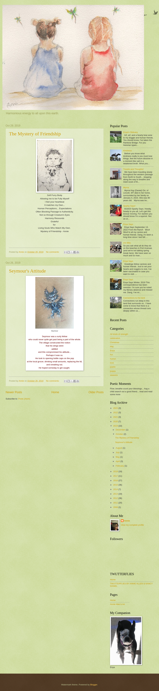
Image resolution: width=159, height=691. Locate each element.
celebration (115, 338)
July (118, 452)
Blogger (93, 684)
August (119, 448)
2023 (115, 408)
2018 (115, 471)
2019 (115, 426)
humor (113, 359)
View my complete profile (132, 525)
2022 (115, 412)
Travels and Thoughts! (133, 169)
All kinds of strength (119, 334)
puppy (113, 371)
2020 (115, 421)
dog (111, 346)
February (120, 466)
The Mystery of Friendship (35, 133)
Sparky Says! (129, 206)
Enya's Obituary (130, 132)
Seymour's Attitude (27, 270)
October (120, 434)
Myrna (126, 187)
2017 (115, 476)
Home (55, 392)
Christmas (114, 342)
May (118, 457)
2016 (115, 480)
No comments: (53, 252)
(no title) (127, 243)
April (118, 461)
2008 (115, 507)
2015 (115, 485)
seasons (114, 375)
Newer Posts (14, 392)
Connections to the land (134, 298)
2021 (115, 417)
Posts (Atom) (24, 399)
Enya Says (128, 224)
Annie (127, 521)
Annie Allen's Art (117, 604)
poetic (112, 367)
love (112, 363)
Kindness (127, 150)
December (121, 429)
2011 (115, 502)
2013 (115, 494)
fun (111, 354)
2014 (115, 489)
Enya (112, 350)
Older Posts (96, 392)
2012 (115, 498)
